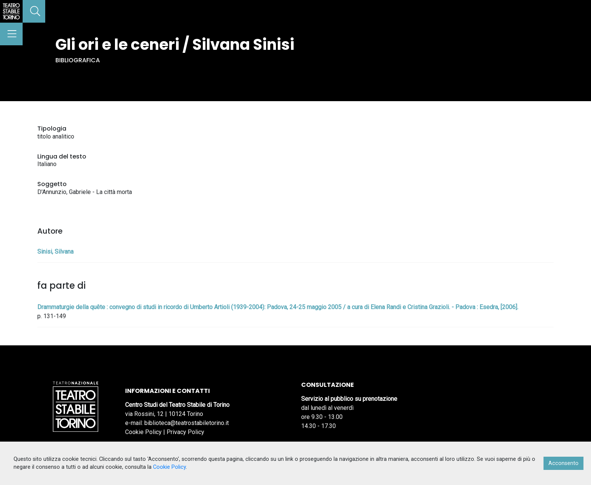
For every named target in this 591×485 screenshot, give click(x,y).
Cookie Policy (143, 432)
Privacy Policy (185, 432)
